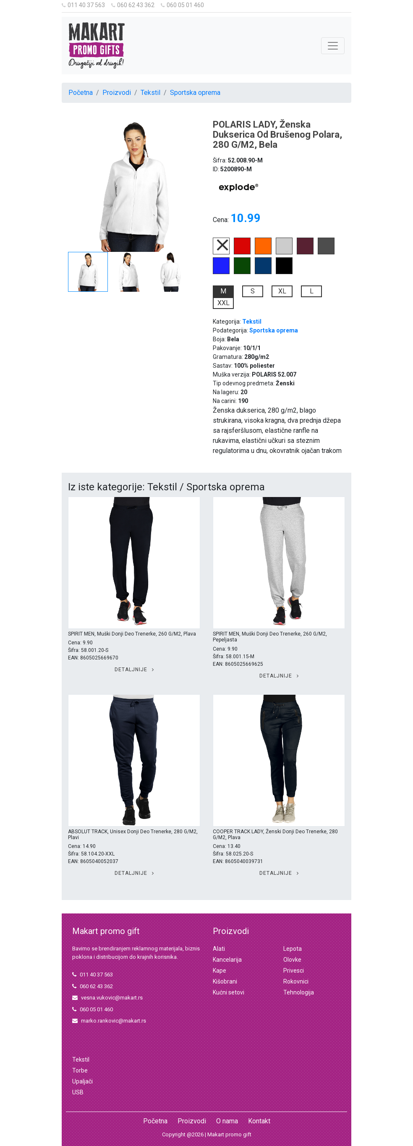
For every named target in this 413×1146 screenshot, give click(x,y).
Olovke (292, 959)
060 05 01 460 (182, 5)
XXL (223, 303)
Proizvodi (116, 93)
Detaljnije (134, 669)
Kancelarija (227, 959)
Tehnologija (298, 992)
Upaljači (82, 1081)
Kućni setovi (228, 992)
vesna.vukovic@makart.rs (107, 997)
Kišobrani (225, 981)
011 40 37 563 (83, 5)
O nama (227, 1121)
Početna (80, 93)
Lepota (292, 948)
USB (78, 1092)
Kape (219, 970)
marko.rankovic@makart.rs (109, 1021)
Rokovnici (295, 981)
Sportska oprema (195, 93)
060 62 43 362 (132, 5)
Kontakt (259, 1121)
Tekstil (150, 93)
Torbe (80, 1070)
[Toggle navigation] (333, 45)
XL (282, 291)
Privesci (293, 970)
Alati (219, 948)
